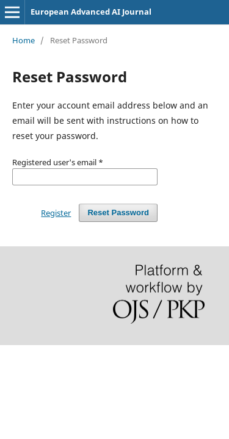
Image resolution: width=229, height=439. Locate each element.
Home (23, 40)
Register (56, 212)
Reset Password (118, 212)
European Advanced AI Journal (91, 11)
